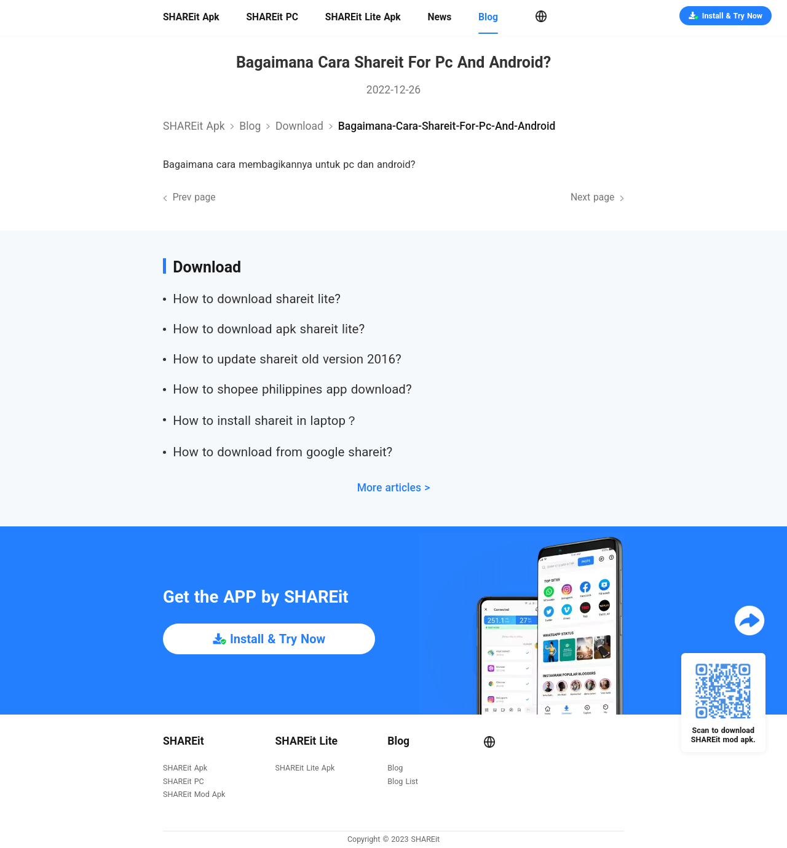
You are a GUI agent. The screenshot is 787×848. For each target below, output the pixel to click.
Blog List (402, 782)
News (439, 17)
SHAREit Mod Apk (194, 795)
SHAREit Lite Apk (363, 17)
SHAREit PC (272, 17)
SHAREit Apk (191, 17)
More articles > (393, 487)
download (299, 126)
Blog (488, 17)
